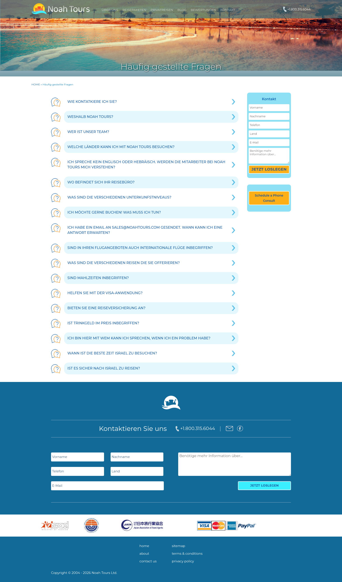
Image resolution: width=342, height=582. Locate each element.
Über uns (110, 10)
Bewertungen (203, 10)
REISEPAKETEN (134, 10)
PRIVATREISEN (161, 10)
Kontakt (227, 10)
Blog (181, 10)
